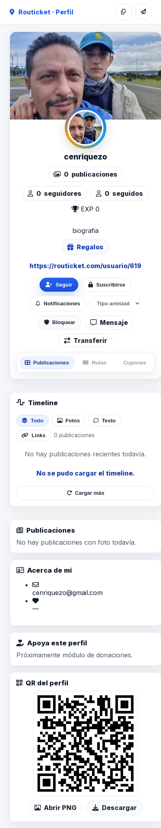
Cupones (134, 363)
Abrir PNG (55, 808)
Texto (104, 421)
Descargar (114, 808)
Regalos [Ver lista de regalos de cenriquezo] (85, 247)
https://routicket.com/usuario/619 (85, 266)
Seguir (59, 285)
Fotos (68, 421)
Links (34, 435)
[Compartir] (143, 12)
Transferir (85, 340)
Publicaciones (47, 363)
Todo (33, 421)
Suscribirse (106, 285)
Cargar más (85, 493)
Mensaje (109, 322)
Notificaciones (58, 304)
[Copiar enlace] (123, 12)
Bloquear (60, 322)
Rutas (95, 363)
